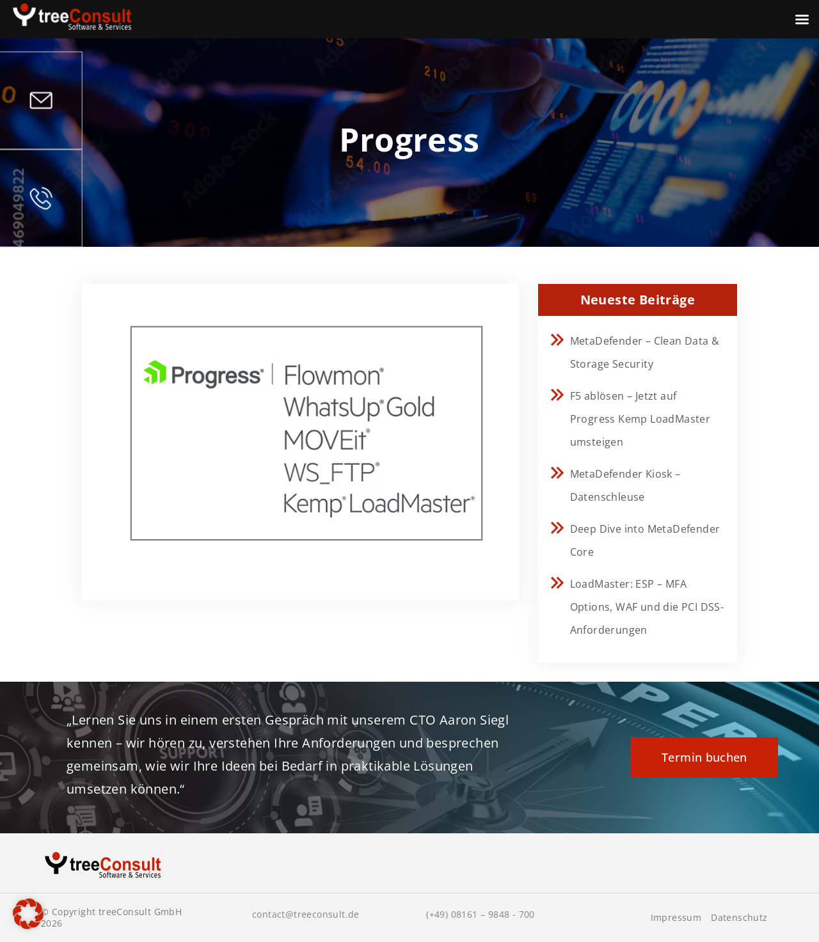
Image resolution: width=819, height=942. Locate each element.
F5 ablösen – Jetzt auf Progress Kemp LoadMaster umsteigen (640, 419)
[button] (28, 914)
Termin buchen (704, 757)
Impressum (676, 917)
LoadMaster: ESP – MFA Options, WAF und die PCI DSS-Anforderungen (647, 607)
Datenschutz (739, 917)
